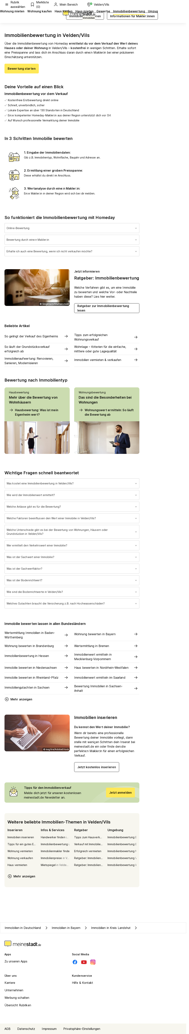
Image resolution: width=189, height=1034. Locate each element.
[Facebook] (75, 962)
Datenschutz (26, 1029)
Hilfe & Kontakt (82, 983)
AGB (7, 1029)
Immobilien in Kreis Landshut (107, 928)
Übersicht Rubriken (17, 1005)
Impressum (49, 1029)
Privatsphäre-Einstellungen (81, 1029)
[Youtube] (84, 962)
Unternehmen (13, 990)
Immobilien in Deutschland (23, 928)
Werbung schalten (16, 998)
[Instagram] (93, 962)
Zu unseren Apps (16, 961)
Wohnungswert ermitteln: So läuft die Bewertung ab (106, 412)
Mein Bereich (65, 4)
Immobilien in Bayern (62, 928)
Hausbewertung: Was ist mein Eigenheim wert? (33, 412)
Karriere (9, 983)
